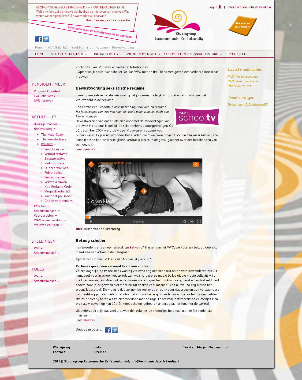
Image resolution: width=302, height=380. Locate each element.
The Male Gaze (52, 134)
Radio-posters (54, 163)
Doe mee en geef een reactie (108, 20)
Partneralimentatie (143, 54)
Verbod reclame (56, 154)
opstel (129, 247)
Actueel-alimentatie (69, 54)
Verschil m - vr (54, 149)
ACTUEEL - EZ (57, 47)
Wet (38, 248)
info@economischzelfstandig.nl (250, 7)
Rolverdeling (54, 172)
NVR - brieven (43, 100)
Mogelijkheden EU (57, 191)
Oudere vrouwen (56, 168)
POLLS (38, 269)
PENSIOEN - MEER (48, 84)
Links (97, 347)
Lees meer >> (85, 149)
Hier (79, 229)
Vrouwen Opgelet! (47, 91)
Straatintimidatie (47, 211)
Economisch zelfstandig (183, 54)
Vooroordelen (45, 215)
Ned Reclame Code (58, 186)
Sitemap (99, 352)
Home (39, 47)
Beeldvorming (81, 47)
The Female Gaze (53, 139)
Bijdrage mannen (47, 124)
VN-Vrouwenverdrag (50, 220)
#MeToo (41, 206)
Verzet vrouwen (56, 182)
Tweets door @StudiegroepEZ (247, 104)
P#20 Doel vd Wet (239, 86)
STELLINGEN (44, 241)
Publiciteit (238, 54)
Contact (59, 352)
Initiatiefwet (106, 54)
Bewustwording (55, 158)
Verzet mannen (55, 177)
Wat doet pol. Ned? (58, 196)
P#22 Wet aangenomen (243, 76)
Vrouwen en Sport (48, 225)
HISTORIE (213, 54)
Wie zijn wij (61, 347)
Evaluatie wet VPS (46, 96)
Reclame (102, 47)
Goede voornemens (59, 201)
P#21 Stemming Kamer (243, 81)
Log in (215, 7)
